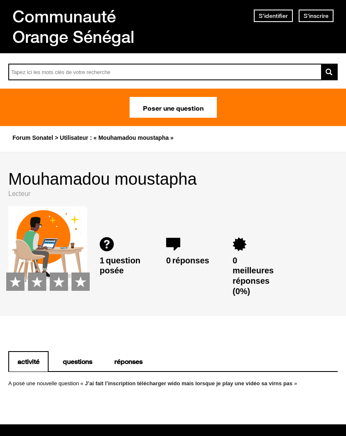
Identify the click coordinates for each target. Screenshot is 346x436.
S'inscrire (316, 16)
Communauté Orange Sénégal (73, 26)
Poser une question (173, 107)
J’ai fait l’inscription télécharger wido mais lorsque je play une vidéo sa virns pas (188, 383)
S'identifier (273, 16)
